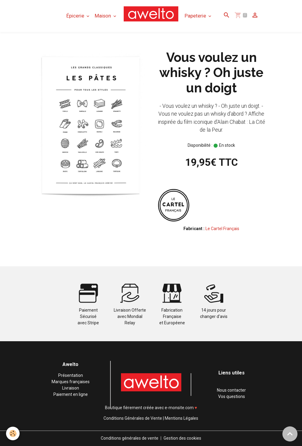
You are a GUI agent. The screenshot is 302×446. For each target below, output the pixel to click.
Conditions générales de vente (129, 438)
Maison (103, 16)
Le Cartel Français (222, 228)
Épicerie (75, 16)
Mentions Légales (181, 418)
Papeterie (196, 16)
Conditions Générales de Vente (132, 418)
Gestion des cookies (182, 438)
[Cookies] (13, 433)
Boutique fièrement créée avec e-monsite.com (149, 407)
